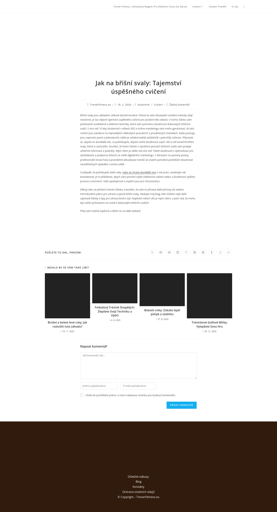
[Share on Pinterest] (169, 252)
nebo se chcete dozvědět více (139, 172)
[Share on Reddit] (203, 252)
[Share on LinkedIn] (177, 252)
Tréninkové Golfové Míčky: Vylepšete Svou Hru (210, 324)
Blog (139, 482)
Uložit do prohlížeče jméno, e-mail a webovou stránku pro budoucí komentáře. (131, 395)
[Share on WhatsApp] (228, 252)
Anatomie (144, 104)
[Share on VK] (194, 252)
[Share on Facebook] (160, 252)
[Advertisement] (138, 40)
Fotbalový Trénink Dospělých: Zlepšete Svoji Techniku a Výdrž (115, 311)
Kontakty (138, 487)
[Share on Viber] (186, 252)
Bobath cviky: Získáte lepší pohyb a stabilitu (162, 312)
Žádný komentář (179, 104)
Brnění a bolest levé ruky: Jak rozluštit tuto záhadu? (67, 324)
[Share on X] (152, 252)
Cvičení (158, 104)
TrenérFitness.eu (100, 104)
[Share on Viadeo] (220, 252)
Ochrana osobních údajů (138, 492)
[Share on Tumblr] (211, 252)
